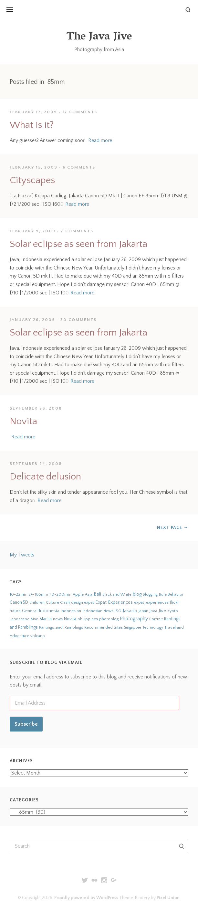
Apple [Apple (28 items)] (78, 594)
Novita (23, 421)
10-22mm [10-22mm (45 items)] (18, 594)
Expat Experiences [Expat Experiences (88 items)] (114, 602)
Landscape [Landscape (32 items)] (19, 619)
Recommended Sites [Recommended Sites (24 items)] (103, 627)
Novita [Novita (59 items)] (70, 619)
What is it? (32, 125)
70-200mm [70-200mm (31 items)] (60, 594)
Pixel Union (168, 897)
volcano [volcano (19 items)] (37, 636)
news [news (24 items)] (58, 619)
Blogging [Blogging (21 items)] (150, 594)
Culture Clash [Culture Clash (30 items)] (58, 602)
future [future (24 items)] (15, 611)
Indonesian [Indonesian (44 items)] (71, 611)
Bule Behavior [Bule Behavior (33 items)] (171, 594)
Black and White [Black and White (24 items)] (116, 594)
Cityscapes (32, 180)
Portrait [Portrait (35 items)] (156, 619)
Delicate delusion (45, 476)
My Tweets (22, 555)
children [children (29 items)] (37, 602)
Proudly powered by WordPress (86, 897)
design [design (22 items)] (77, 602)
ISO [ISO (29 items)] (118, 611)
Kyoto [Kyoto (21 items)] (172, 611)
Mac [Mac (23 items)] (34, 619)
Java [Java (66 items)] (153, 610)
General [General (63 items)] (29, 610)
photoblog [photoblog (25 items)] (109, 619)
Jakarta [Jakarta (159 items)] (130, 610)
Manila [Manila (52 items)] (45, 619)
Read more (100, 140)
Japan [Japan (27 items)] (143, 611)
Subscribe (26, 724)
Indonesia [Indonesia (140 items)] (49, 610)
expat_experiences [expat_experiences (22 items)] (151, 602)
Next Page (172, 527)
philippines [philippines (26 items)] (88, 619)
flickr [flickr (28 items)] (174, 602)
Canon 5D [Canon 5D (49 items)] (19, 602)
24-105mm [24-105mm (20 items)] (38, 594)
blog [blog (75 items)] (137, 594)
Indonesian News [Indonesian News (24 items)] (97, 611)
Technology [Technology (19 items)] (152, 627)
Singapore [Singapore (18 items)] (132, 627)
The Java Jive (99, 37)
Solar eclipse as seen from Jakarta (78, 244)
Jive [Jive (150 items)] (162, 610)
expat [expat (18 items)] (89, 602)
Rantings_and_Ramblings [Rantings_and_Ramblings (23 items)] (61, 627)
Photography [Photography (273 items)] (134, 619)
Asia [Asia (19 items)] (88, 594)
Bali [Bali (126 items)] (97, 594)
